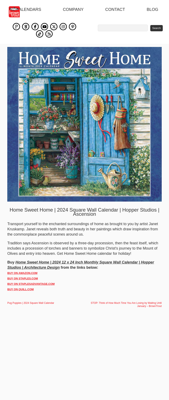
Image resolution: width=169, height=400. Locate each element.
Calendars (28, 9)
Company (73, 9)
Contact (115, 9)
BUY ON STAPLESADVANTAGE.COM (31, 283)
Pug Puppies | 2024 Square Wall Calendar (30, 303)
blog (152, 9)
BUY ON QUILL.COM (20, 289)
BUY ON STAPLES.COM (22, 278)
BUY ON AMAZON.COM (22, 273)
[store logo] (16, 11)
